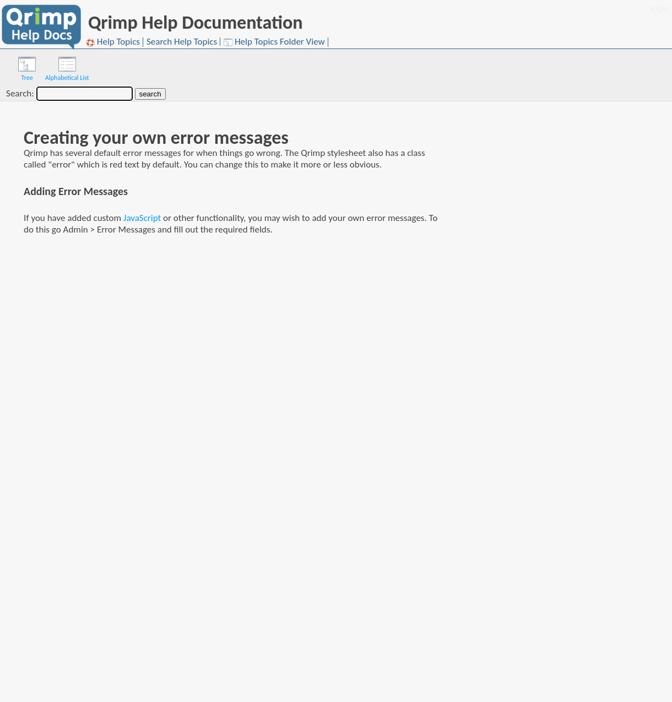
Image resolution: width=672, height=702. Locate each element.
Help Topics (113, 42)
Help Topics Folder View (274, 42)
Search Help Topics (182, 41)
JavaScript (142, 218)
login (660, 8)
